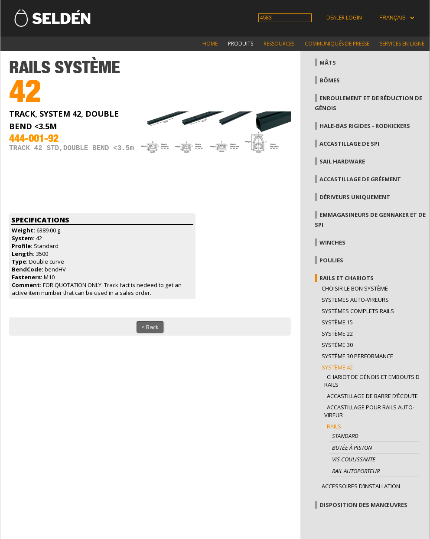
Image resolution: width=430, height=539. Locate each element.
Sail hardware (342, 161)
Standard (345, 436)
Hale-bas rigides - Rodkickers (364, 126)
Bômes (329, 80)
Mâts (327, 62)
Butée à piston (352, 447)
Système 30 (337, 345)
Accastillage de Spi (349, 143)
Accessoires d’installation (361, 486)
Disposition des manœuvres (363, 505)
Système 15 (337, 322)
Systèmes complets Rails (358, 311)
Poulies (331, 260)
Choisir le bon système (355, 288)
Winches (332, 242)
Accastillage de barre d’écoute (372, 396)
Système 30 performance (357, 356)
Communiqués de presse (337, 43)
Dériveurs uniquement (354, 197)
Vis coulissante (353, 459)
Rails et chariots (346, 278)
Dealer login (344, 17)
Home (210, 43)
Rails (334, 426)
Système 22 (337, 333)
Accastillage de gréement (360, 179)
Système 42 (337, 367)
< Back (150, 327)
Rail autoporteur (356, 471)
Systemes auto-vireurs (355, 300)
